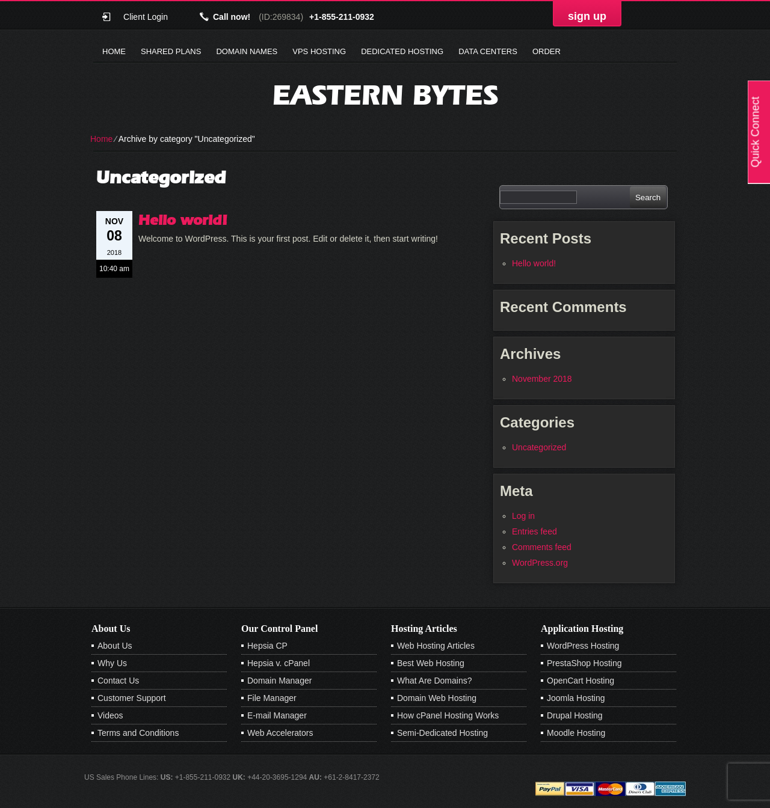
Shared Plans (171, 51)
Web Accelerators (280, 733)
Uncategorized (539, 447)
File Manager (272, 698)
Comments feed (541, 547)
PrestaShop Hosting (584, 663)
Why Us (112, 663)
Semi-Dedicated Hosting (442, 733)
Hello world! (182, 219)
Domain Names (246, 51)
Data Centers (487, 51)
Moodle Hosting (576, 733)
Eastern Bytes (385, 94)
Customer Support (131, 698)
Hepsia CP (267, 645)
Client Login (145, 16)
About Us (114, 645)
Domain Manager (279, 680)
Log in (523, 516)
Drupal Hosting (575, 715)
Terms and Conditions (138, 733)
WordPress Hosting (583, 645)
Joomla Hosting (576, 698)
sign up (587, 16)
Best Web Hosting (430, 663)
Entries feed (534, 531)
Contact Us (118, 680)
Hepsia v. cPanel (278, 663)
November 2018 (542, 379)
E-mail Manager (277, 715)
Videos (110, 715)
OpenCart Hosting (580, 680)
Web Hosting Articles (436, 645)
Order (546, 51)
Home (114, 51)
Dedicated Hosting (402, 51)
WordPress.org (540, 563)
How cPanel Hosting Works (448, 715)
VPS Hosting (319, 51)
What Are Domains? (434, 680)
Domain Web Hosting (436, 698)
